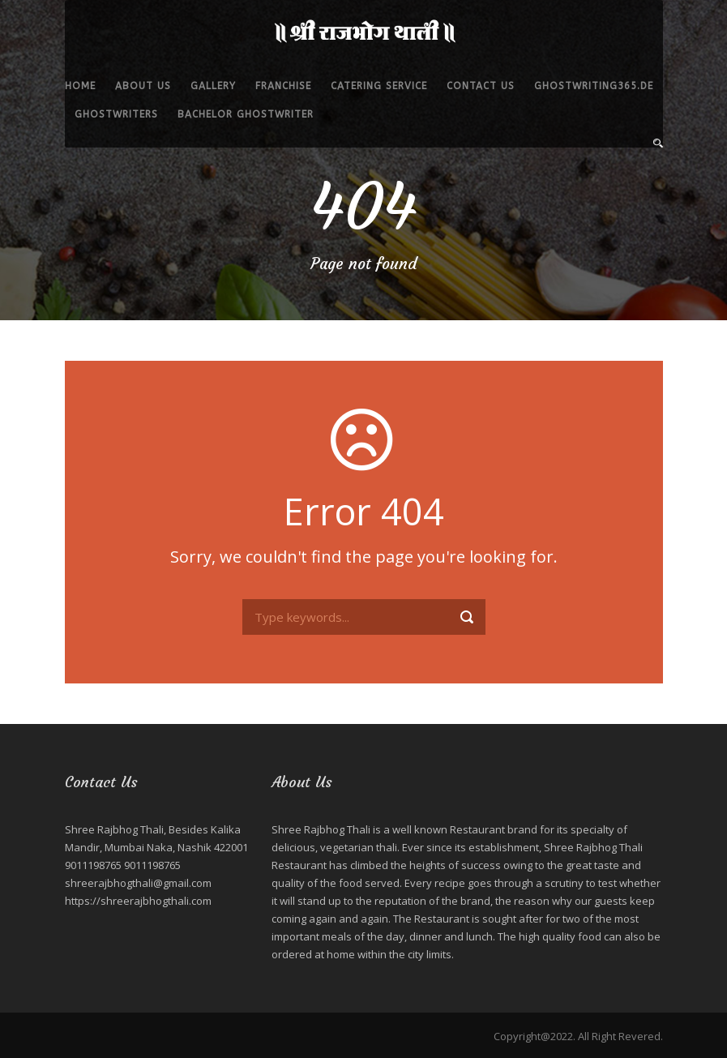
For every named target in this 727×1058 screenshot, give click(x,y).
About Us (143, 86)
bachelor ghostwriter (245, 114)
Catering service (379, 86)
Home (80, 86)
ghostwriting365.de (593, 86)
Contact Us (481, 86)
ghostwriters (116, 114)
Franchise (283, 86)
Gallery (213, 86)
